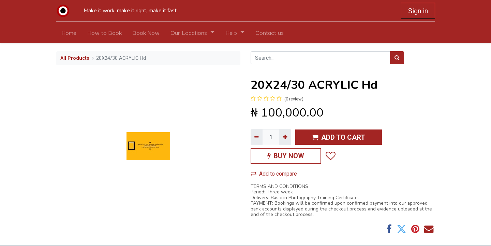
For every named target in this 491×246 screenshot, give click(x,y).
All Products (74, 58)
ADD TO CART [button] (338, 137)
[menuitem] (69, 32)
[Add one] (285, 137)
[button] (330, 156)
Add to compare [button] (274, 173)
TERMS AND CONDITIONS (279, 186)
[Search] (397, 57)
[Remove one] (257, 137)
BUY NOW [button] (285, 156)
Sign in (418, 11)
